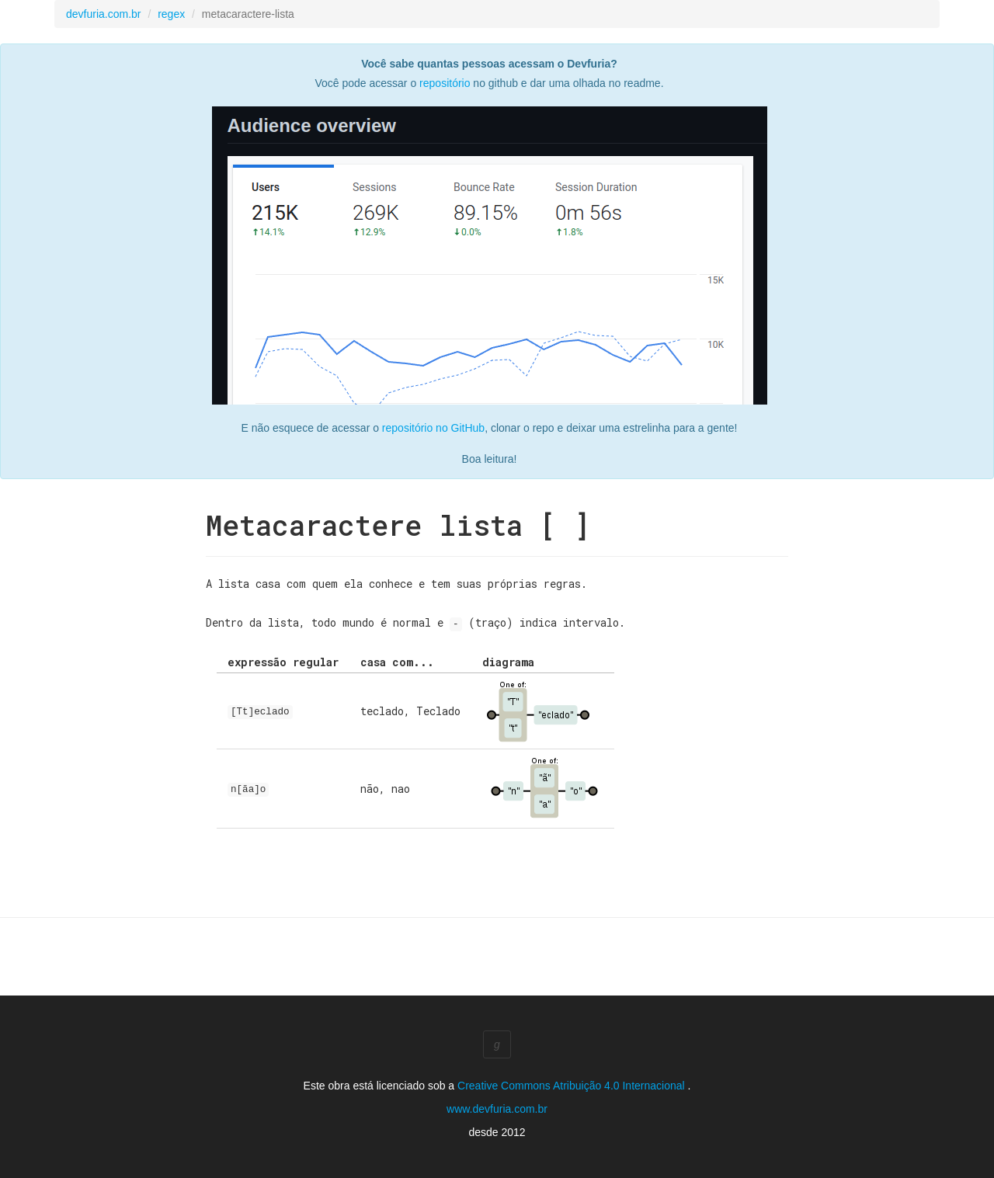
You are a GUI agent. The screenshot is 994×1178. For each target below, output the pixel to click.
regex (171, 14)
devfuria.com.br (103, 14)
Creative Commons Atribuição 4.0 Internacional (572, 1085)
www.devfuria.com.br (497, 1108)
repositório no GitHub (433, 428)
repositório (444, 83)
